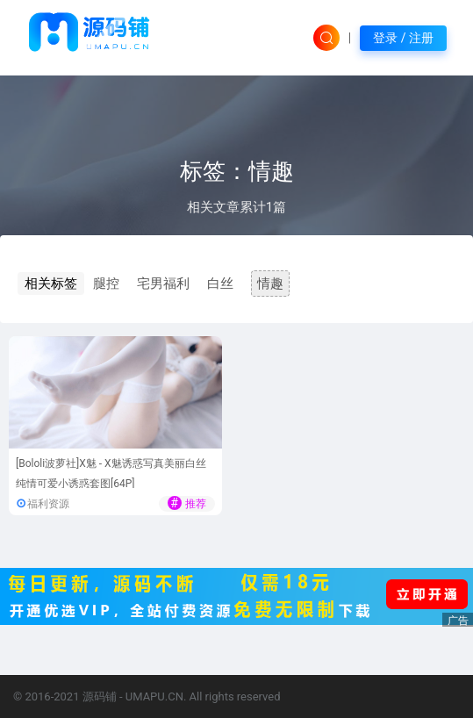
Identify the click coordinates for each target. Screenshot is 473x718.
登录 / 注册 (403, 38)
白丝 (220, 283)
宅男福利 (163, 283)
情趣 (270, 283)
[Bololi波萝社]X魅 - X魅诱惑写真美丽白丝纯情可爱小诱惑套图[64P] (111, 473)
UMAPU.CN (154, 696)
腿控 (106, 283)
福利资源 (48, 504)
